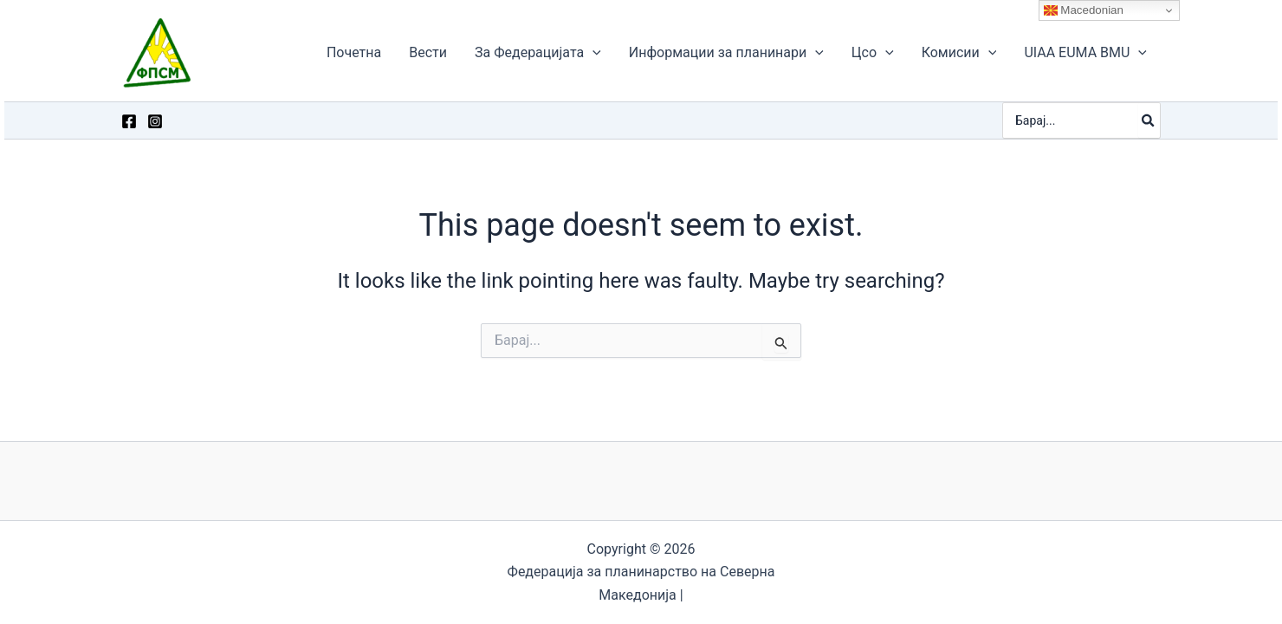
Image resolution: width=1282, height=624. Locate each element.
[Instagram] (155, 121)
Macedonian (1083, 10)
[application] (592, 53)
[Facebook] (129, 121)
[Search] (1148, 120)
